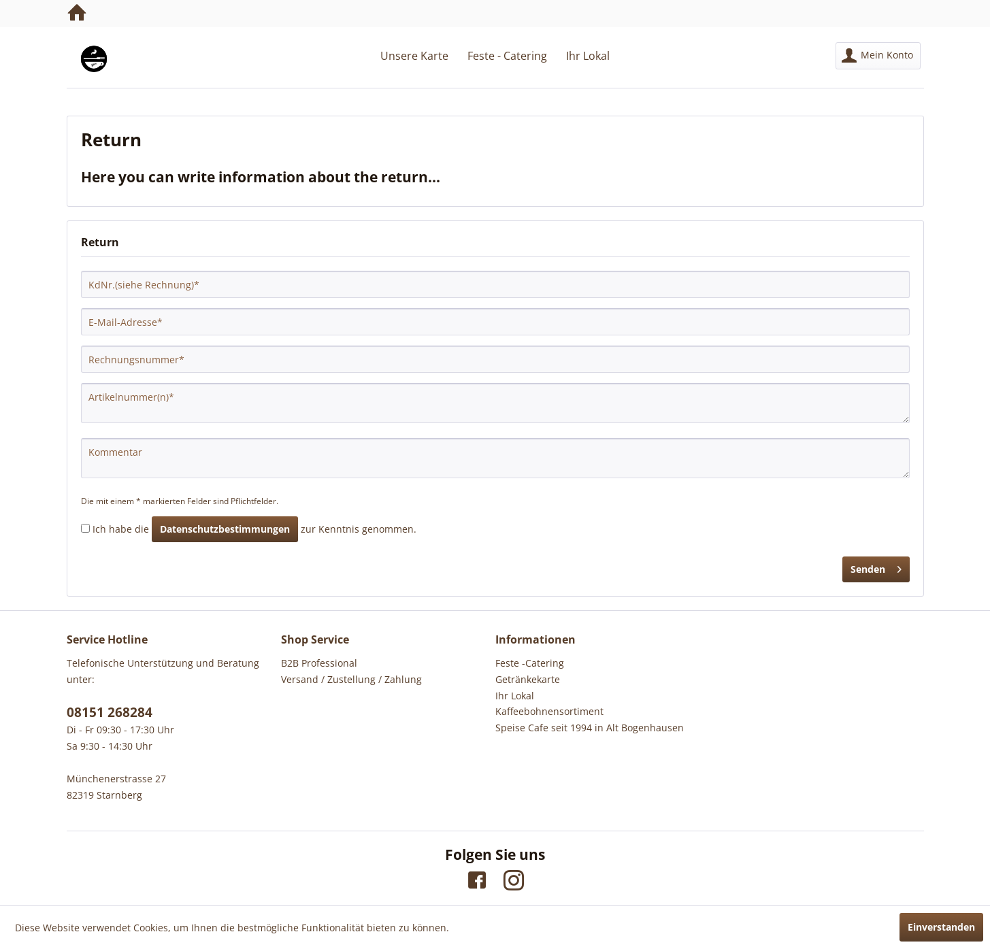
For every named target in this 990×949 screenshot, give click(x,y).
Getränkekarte (527, 679)
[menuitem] (878, 55)
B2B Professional (319, 662)
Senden (876, 567)
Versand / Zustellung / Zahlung (351, 679)
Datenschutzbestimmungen (225, 528)
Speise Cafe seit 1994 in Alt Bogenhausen (589, 727)
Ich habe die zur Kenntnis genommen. (254, 528)
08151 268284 (109, 712)
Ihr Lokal (514, 695)
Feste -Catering (529, 662)
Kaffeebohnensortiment (549, 711)
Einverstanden (941, 926)
